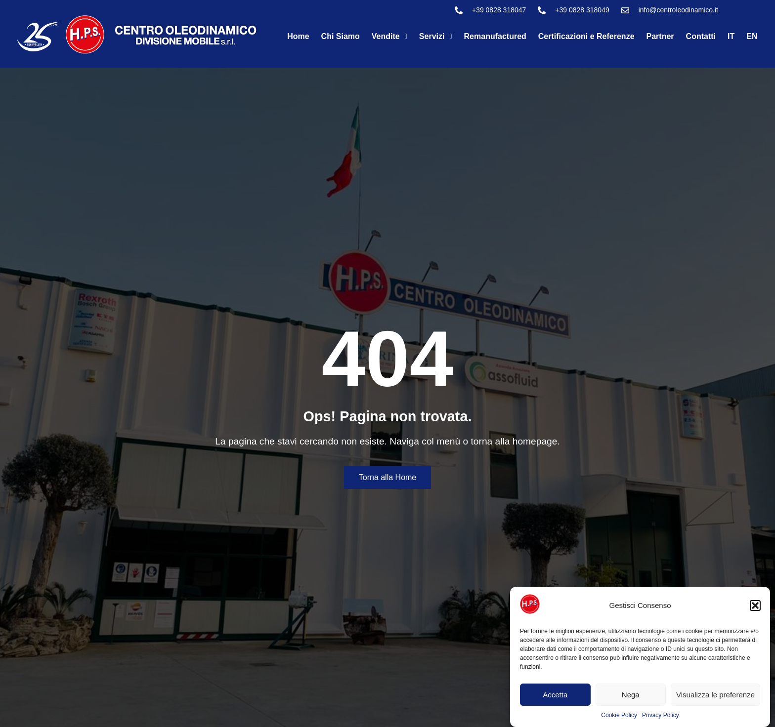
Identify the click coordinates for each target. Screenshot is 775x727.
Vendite (389, 36)
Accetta (555, 694)
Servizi (435, 36)
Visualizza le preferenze (715, 694)
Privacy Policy (660, 715)
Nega (631, 694)
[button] (755, 605)
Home (298, 36)
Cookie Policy (619, 715)
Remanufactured (495, 36)
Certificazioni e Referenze (586, 36)
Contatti (701, 36)
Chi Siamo (340, 36)
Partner (660, 36)
